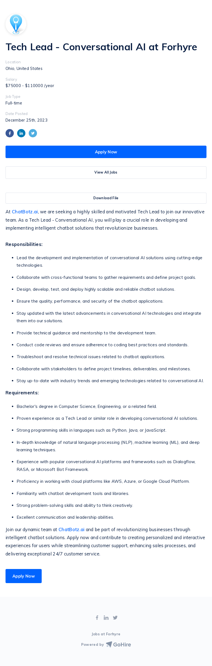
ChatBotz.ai (25, 211)
